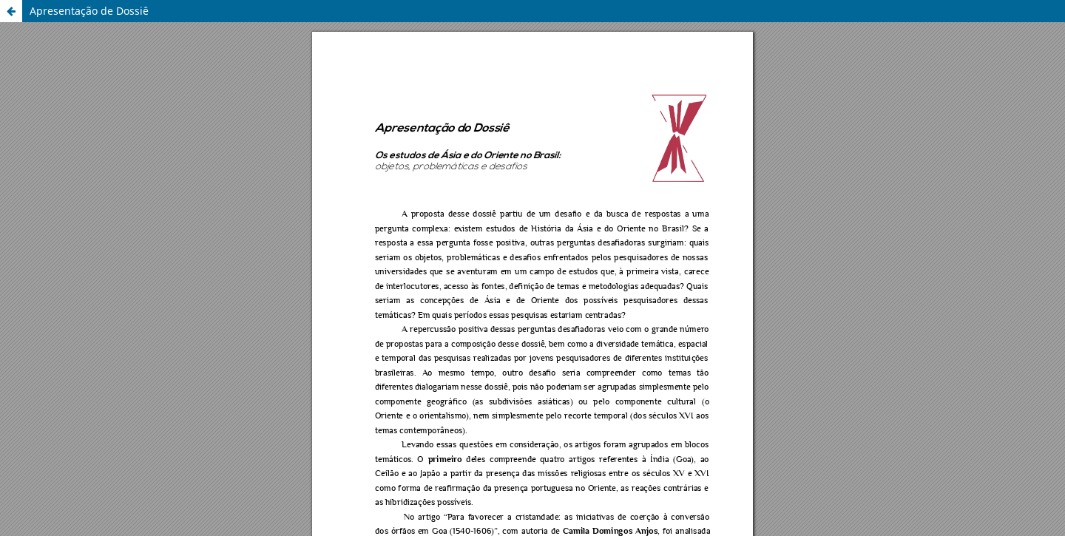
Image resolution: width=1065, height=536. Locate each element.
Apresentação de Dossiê (89, 11)
